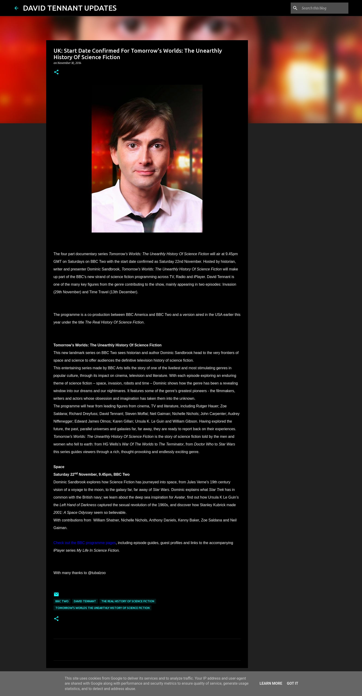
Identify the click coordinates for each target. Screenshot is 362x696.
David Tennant (85, 601)
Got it (292, 683)
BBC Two (62, 601)
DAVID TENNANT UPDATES (70, 8)
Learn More (270, 683)
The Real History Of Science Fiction (127, 601)
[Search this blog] (324, 8)
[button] (56, 72)
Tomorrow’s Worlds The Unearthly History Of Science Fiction (102, 607)
